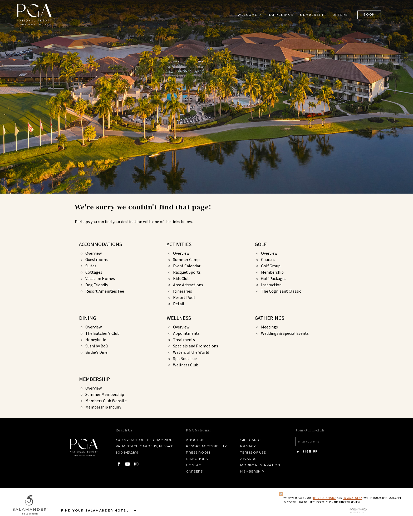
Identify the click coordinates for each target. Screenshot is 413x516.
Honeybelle (95, 340)
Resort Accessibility (206, 446)
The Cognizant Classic (281, 291)
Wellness (179, 318)
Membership (272, 272)
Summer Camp (186, 260)
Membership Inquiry (103, 407)
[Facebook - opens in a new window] (119, 464)
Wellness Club (185, 365)
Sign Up (307, 452)
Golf (261, 244)
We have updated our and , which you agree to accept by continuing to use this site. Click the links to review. (342, 500)
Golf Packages (273, 279)
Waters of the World (191, 352)
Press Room (198, 452)
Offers (340, 15)
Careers (194, 471)
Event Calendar (186, 266)
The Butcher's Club (102, 333)
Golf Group (271, 266)
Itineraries (182, 291)
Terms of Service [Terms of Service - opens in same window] (324, 498)
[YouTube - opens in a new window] (127, 464)
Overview (93, 253)
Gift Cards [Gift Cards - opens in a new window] (250, 440)
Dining (87, 318)
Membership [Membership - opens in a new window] (313, 15)
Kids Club (181, 279)
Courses (268, 260)
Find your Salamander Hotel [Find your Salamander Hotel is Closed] (99, 510)
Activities (179, 244)
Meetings (269, 327)
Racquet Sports (187, 272)
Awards (248, 459)
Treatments (184, 340)
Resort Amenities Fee (104, 291)
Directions (197, 459)
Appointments (186, 333)
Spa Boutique (185, 359)
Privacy (247, 446)
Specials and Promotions (195, 346)
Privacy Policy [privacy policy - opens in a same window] (352, 498)
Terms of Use (253, 452)
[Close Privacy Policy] (281, 494)
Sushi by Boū (96, 346)
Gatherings (269, 318)
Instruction (271, 285)
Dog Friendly (96, 285)
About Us (195, 440)
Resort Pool (184, 298)
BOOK (369, 14)
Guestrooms (96, 260)
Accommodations (100, 244)
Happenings (281, 15)
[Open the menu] (395, 14)
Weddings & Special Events (285, 333)
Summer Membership (104, 394)
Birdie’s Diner (97, 352)
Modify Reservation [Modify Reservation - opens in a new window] (260, 465)
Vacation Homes (100, 279)
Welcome (247, 15)
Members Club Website (106, 401)
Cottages (93, 272)
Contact (194, 465)
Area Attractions (188, 285)
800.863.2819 (127, 452)
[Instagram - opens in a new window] (136, 464)
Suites (90, 266)
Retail (178, 304)
